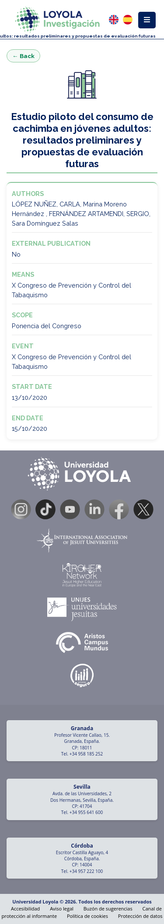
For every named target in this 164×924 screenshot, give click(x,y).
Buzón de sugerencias (108, 908)
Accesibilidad (25, 908)
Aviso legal (61, 908)
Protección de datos (140, 916)
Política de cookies (87, 916)
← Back (23, 55)
